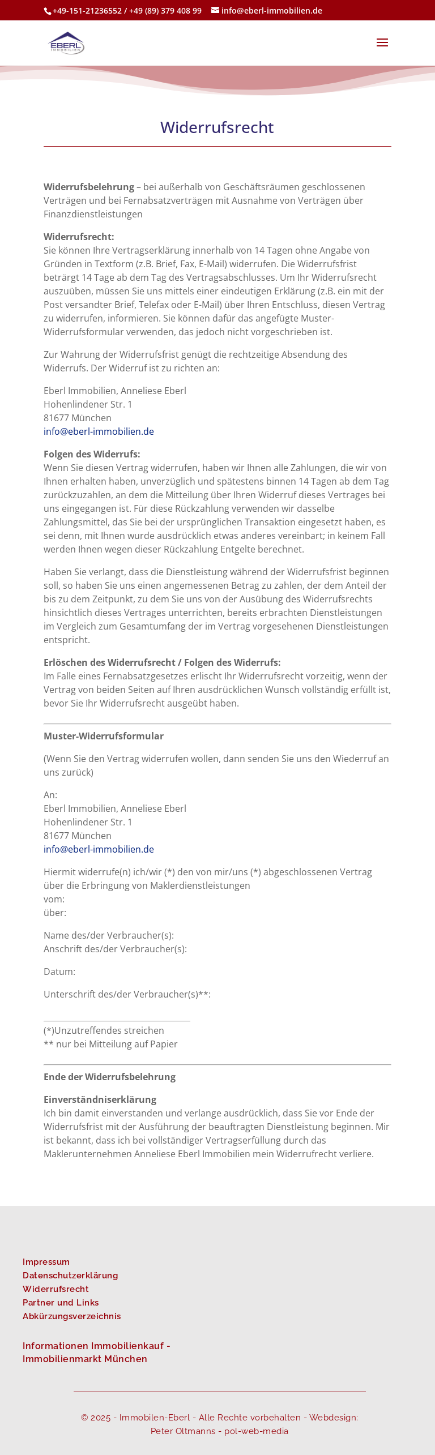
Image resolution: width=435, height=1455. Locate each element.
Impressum (46, 1262)
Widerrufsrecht (56, 1289)
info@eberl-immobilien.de (99, 431)
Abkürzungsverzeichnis (72, 1316)
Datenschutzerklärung (70, 1275)
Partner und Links (61, 1303)
